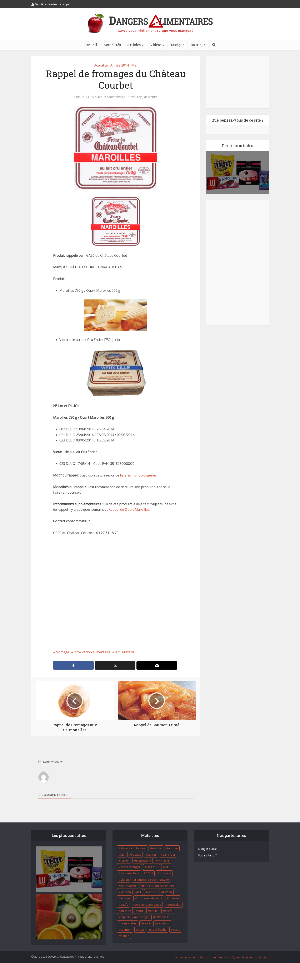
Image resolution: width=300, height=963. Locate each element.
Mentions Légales (229, 957)
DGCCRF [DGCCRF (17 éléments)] (152, 867)
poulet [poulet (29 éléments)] (154, 911)
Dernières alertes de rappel (50, 4)
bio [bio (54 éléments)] (122, 854)
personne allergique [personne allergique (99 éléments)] (148, 904)
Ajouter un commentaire (108, 97)
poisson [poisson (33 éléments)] (125, 911)
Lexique (177, 45)
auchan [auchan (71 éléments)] (173, 848)
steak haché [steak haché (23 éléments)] (158, 930)
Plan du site (249, 957)
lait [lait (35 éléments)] (139, 892)
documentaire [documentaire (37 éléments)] (129, 873)
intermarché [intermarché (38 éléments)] (128, 886)
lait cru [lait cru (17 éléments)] (152, 892)
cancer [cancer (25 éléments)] (151, 854)
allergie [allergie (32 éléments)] (157, 848)
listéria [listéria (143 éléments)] (167, 892)
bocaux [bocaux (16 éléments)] (136, 854)
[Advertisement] (115, 592)
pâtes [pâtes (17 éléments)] (168, 911)
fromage (62, 652)
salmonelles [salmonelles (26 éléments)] (128, 923)
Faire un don (208, 957)
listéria (129, 652)
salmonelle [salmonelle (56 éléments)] (162, 917)
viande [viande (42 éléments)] (124, 936)
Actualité (101, 65)
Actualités (112, 45)
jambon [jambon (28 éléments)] (125, 892)
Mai (134, 65)
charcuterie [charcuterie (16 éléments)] (143, 861)
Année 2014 (119, 65)
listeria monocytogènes (138, 475)
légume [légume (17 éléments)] (125, 898)
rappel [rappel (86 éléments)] (124, 917)
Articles (134, 45)
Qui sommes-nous (186, 957)
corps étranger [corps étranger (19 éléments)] (130, 867)
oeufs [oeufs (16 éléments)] (124, 904)
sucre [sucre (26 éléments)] (176, 930)
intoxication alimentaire (92, 652)
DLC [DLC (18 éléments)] (168, 867)
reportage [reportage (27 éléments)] (142, 917)
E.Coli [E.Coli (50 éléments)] (149, 873)
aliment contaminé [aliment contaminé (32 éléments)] (133, 848)
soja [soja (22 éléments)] (141, 930)
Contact (264, 957)
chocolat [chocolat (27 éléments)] (163, 861)
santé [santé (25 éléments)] (146, 923)
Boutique (198, 45)
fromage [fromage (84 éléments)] (165, 873)
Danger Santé (207, 849)
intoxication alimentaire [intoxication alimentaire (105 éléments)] (159, 886)
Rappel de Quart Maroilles (129, 509)
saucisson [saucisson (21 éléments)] (163, 923)
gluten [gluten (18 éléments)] (124, 879)
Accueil (90, 45)
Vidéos (155, 45)
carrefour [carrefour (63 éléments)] (169, 854)
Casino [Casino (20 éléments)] (125, 861)
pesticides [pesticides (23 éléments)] (174, 904)
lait (117, 652)
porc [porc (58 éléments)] (141, 911)
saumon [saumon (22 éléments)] (125, 930)
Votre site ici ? (207, 855)
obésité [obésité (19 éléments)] (174, 898)
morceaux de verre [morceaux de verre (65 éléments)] (149, 898)
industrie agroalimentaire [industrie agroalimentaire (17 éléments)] (152, 879)
